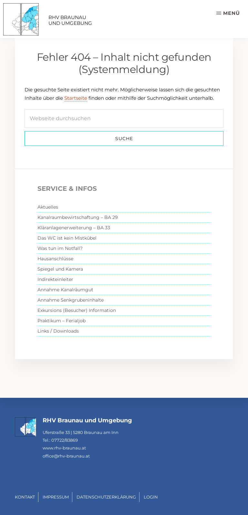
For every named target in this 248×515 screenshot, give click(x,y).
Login (151, 497)
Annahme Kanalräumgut (65, 290)
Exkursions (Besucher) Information (76, 310)
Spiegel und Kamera (60, 269)
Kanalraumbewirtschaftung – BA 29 (77, 217)
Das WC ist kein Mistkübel (67, 238)
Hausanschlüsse (55, 259)
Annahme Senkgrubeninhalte (70, 300)
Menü (231, 13)
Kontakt (25, 497)
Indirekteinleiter (55, 279)
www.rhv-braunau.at (64, 447)
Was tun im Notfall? (60, 248)
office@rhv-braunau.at (66, 455)
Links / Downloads (58, 331)
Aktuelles (47, 207)
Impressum (56, 497)
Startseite (75, 98)
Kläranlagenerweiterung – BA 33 (73, 228)
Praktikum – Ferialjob (61, 321)
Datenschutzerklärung (106, 497)
